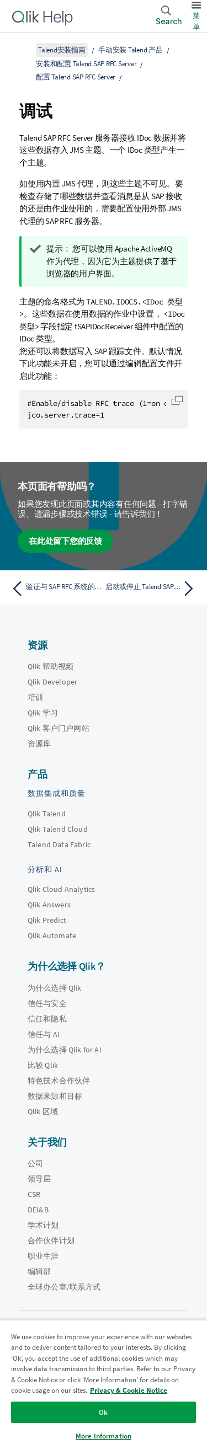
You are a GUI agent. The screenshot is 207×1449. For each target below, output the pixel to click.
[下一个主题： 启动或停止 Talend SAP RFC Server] (152, 588)
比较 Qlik (43, 1065)
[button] (177, 400)
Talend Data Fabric (59, 844)
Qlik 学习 (43, 713)
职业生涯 (43, 1256)
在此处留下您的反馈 (65, 541)
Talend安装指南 (62, 50)
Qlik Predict (47, 920)
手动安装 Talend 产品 (130, 50)
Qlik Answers (49, 905)
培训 (35, 697)
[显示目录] (22, 49)
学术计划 (43, 1225)
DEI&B (38, 1210)
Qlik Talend (47, 814)
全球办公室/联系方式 (64, 1287)
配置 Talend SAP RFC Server (75, 77)
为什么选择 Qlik (55, 988)
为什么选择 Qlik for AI (65, 1050)
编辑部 (39, 1271)
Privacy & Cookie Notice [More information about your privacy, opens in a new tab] (128, 1390)
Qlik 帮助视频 (50, 666)
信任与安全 (47, 1003)
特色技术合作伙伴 (59, 1081)
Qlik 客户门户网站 (58, 728)
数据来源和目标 (55, 1096)
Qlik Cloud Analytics (61, 889)
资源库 (39, 743)
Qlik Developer (52, 682)
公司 (35, 1163)
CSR (34, 1194)
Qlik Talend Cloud (58, 829)
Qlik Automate (52, 935)
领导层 (39, 1179)
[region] (103, 1384)
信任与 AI (44, 1034)
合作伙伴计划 (51, 1240)
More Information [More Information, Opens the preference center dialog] (103, 1436)
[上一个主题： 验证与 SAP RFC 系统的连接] (55, 588)
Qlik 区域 (43, 1111)
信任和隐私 (47, 1019)
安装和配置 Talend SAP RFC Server (86, 63)
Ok (103, 1412)
